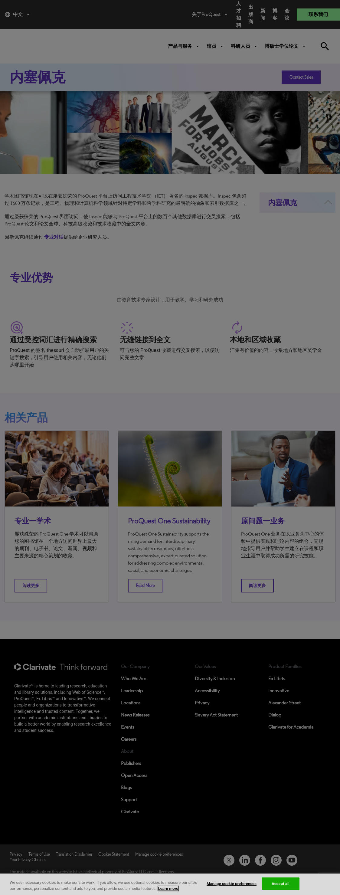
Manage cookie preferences (232, 883)
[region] (170, 884)
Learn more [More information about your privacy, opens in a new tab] (168, 888)
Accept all (280, 883)
